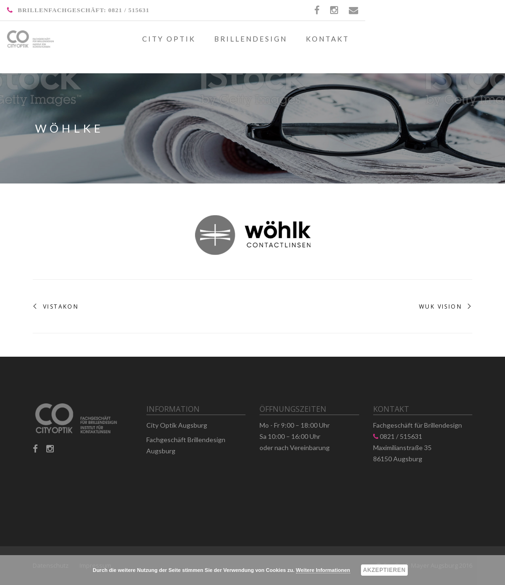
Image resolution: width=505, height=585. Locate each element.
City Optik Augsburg (176, 425)
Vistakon (61, 306)
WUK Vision (440, 306)
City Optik (168, 39)
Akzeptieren (384, 570)
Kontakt (327, 39)
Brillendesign (250, 39)
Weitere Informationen (323, 570)
